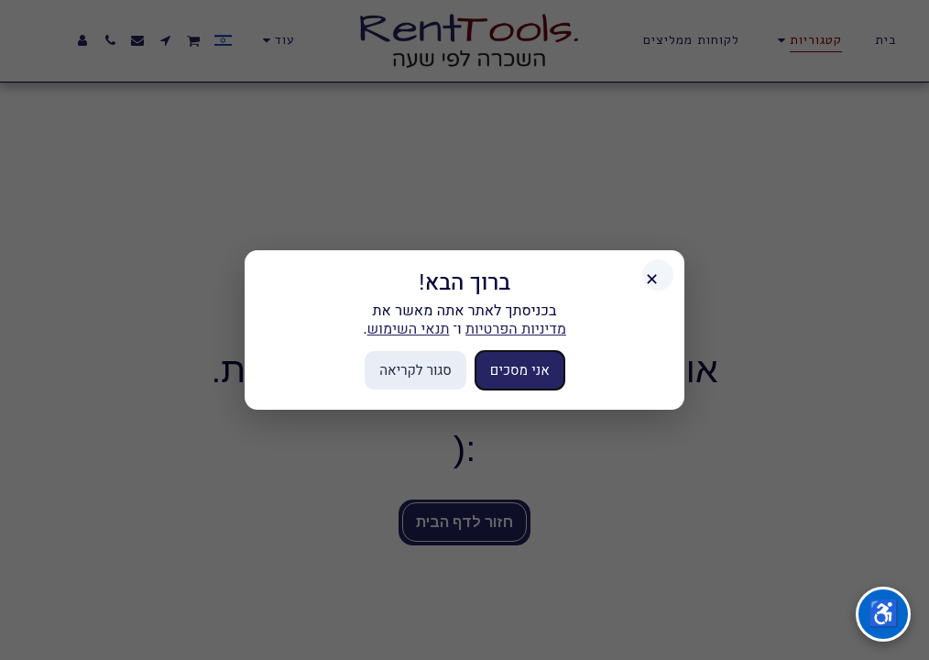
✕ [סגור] (652, 279)
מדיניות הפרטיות (515, 328)
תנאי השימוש (408, 328)
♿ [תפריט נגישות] (884, 614)
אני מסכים (520, 370)
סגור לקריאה (415, 370)
